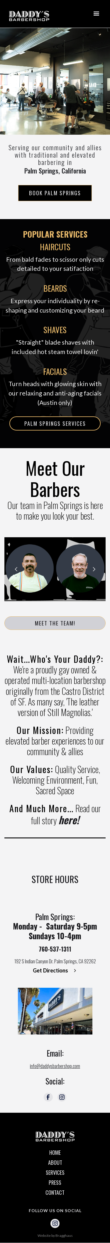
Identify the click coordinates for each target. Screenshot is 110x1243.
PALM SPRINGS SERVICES (55, 423)
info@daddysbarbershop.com (55, 1066)
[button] (96, 14)
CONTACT (55, 1192)
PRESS (55, 1182)
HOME (55, 1152)
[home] (31, 13)
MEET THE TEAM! (55, 623)
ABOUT (55, 1162)
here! (68, 819)
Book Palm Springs (55, 193)
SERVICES (55, 1172)
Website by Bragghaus (55, 1235)
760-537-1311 (55, 949)
